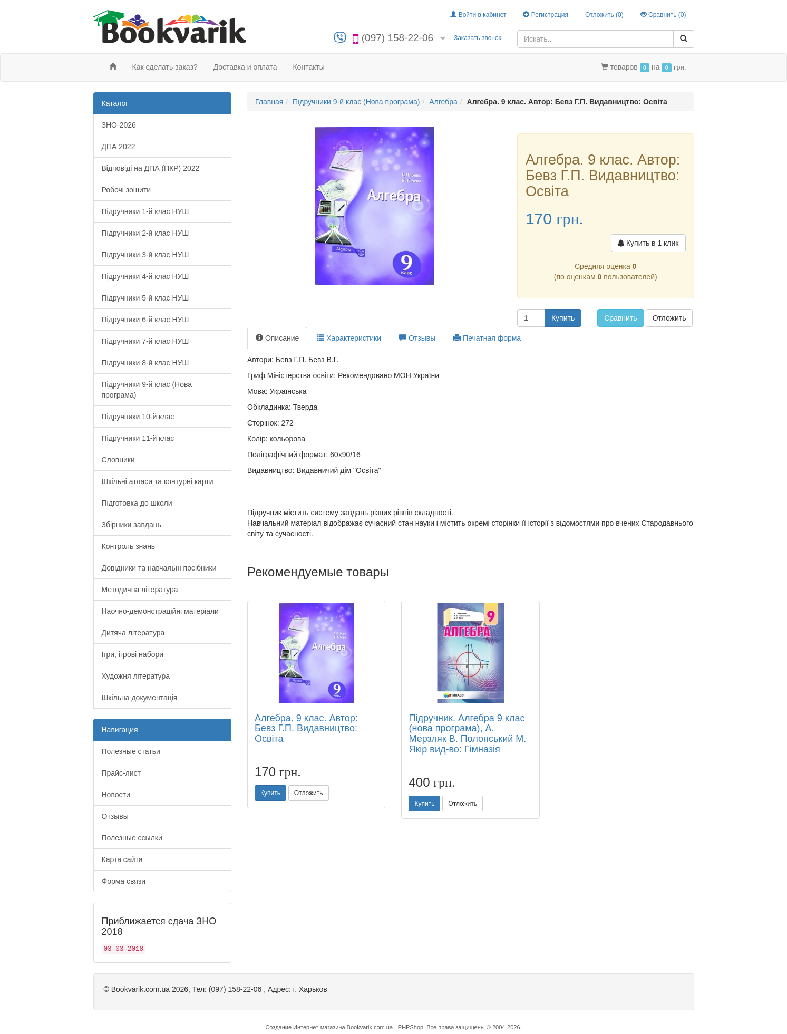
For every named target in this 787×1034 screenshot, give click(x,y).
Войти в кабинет (478, 14)
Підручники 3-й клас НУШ (145, 254)
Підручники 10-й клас (138, 416)
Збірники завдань (131, 524)
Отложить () (604, 14)
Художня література (136, 676)
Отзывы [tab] (417, 338)
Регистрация (545, 14)
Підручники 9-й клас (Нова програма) (147, 389)
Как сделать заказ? (165, 67)
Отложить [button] (669, 318)
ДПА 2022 (118, 146)
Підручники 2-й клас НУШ (145, 233)
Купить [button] (563, 318)
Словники (118, 460)
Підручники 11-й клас (138, 438)
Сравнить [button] (620, 318)
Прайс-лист (121, 773)
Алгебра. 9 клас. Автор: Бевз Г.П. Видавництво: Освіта (306, 729)
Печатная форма (487, 338)
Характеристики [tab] (349, 338)
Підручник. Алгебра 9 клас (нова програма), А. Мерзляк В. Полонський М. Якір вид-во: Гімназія (467, 734)
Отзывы (115, 816)
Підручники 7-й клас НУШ (145, 341)
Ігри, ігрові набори (133, 654)
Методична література (140, 589)
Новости (116, 794)
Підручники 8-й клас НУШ (145, 363)
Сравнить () (663, 14)
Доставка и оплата (245, 67)
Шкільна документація (140, 697)
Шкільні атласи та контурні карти (157, 481)
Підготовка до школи (137, 503)
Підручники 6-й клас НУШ (145, 319)
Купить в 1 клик (648, 243)
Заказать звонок (477, 38)
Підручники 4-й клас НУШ (145, 276)
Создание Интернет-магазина (305, 1027)
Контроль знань (129, 546)
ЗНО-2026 (119, 125)
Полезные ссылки (132, 838)
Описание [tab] (277, 338)
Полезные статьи (131, 751)
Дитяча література (133, 633)
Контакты (308, 67)
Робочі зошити (126, 190)
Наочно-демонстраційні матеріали (160, 611)
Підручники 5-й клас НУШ (145, 298)
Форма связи (124, 881)
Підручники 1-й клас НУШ (145, 211)
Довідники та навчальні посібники (159, 568)
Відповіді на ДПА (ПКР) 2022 (151, 168)
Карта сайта (122, 859)
